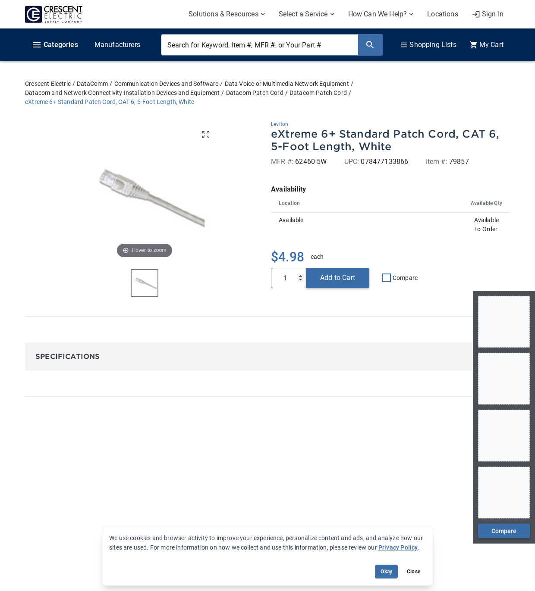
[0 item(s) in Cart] (486, 45)
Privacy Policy (398, 547)
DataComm (92, 83)
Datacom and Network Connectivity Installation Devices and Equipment (122, 92)
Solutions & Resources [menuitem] (223, 14)
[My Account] (487, 14)
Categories (54, 45)
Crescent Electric (48, 83)
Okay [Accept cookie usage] (386, 572)
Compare (405, 277)
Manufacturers (117, 45)
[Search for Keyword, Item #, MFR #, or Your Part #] (259, 45)
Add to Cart (337, 277)
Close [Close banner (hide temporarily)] (413, 572)
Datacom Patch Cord (254, 92)
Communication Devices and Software (166, 83)
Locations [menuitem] (442, 14)
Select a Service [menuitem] (303, 14)
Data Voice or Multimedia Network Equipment (287, 83)
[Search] (370, 45)
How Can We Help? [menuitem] (377, 14)
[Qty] (288, 278)
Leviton (279, 124)
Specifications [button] (67, 356)
